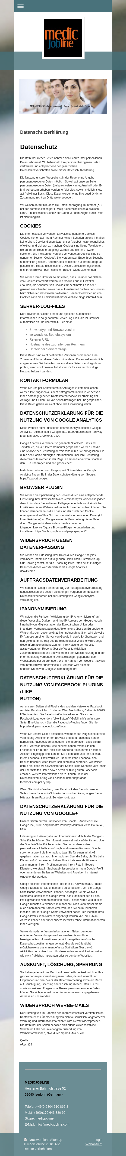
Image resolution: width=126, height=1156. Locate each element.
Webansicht (93, 1144)
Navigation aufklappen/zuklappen (63, 6)
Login (98, 1140)
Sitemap (56, 1140)
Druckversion (36, 1140)
